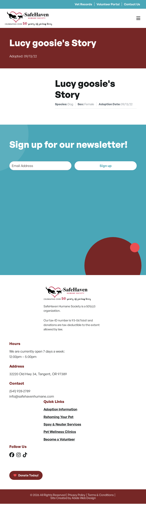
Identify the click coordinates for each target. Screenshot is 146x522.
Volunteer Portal (108, 4)
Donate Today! (25, 475)
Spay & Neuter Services (62, 424)
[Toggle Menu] (138, 18)
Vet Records (83, 4)
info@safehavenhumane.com (31, 396)
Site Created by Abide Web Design (73, 498)
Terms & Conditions (101, 495)
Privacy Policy (76, 495)
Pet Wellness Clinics (60, 431)
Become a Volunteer (59, 439)
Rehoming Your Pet (58, 417)
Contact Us (132, 4)
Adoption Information (60, 409)
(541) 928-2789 (19, 391)
